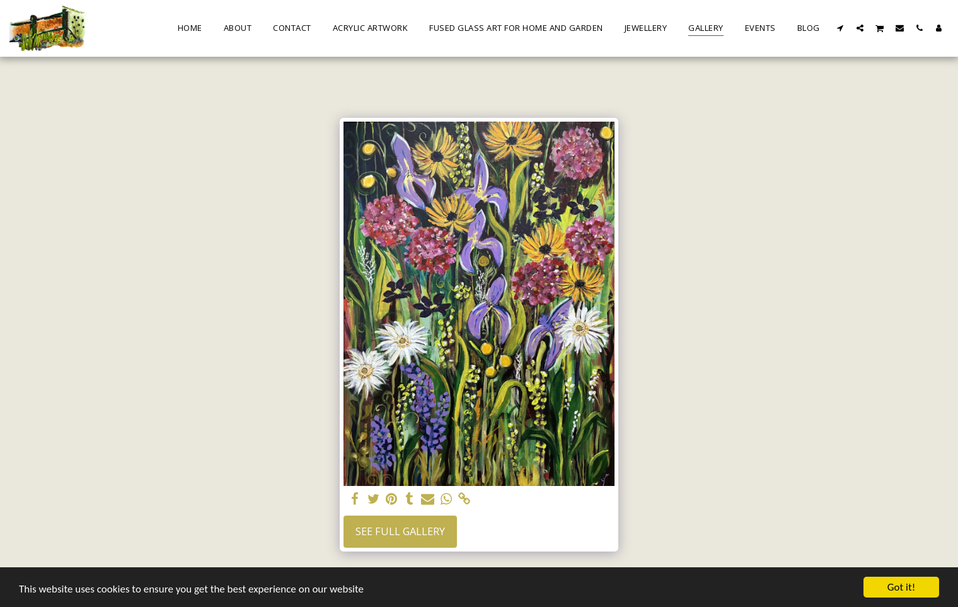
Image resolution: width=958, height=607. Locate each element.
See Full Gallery (400, 531)
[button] (840, 27)
